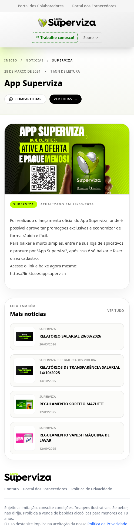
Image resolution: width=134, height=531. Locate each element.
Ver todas (65, 99)
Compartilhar (25, 99)
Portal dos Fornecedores (94, 5)
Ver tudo (115, 311)
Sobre (90, 37)
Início (11, 60)
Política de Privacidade (91, 488)
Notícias (35, 60)
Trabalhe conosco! (54, 37)
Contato (11, 488)
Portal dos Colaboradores (40, 5)
